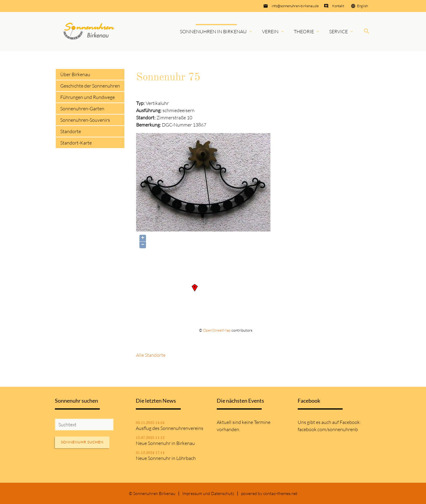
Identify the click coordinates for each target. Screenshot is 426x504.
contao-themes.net (280, 493)
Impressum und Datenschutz (208, 493)
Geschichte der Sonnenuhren (90, 86)
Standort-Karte (76, 143)
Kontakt (338, 6)
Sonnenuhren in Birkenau (213, 31)
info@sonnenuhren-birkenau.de (295, 6)
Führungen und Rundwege (87, 97)
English (362, 6)
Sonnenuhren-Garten (82, 109)
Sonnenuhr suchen (82, 442)
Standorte (70, 131)
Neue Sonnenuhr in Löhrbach (166, 458)
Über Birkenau (75, 74)
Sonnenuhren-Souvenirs (85, 120)
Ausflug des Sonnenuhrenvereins (169, 428)
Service (338, 31)
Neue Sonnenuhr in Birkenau (165, 443)
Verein (270, 31)
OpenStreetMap (217, 330)
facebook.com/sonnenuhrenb (328, 429)
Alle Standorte (150, 355)
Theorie (304, 31)
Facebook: (350, 422)
